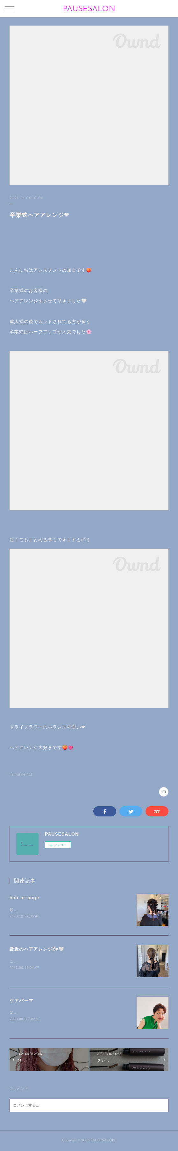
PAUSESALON (89, 9)
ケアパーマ (21, 1000)
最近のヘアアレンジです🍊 (35, 910)
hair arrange (24, 897)
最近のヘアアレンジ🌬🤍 (37, 949)
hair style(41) (21, 774)
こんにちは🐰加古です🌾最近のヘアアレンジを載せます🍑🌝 (67, 961)
